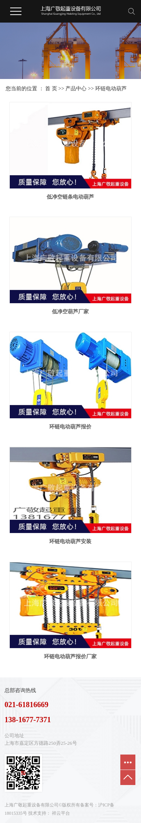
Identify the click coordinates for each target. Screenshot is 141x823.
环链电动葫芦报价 (70, 427)
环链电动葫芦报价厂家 (70, 656)
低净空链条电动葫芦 (70, 197)
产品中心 (75, 88)
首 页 (51, 88)
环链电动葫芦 (111, 88)
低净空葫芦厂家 (70, 311)
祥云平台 (61, 813)
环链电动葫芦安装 (70, 541)
